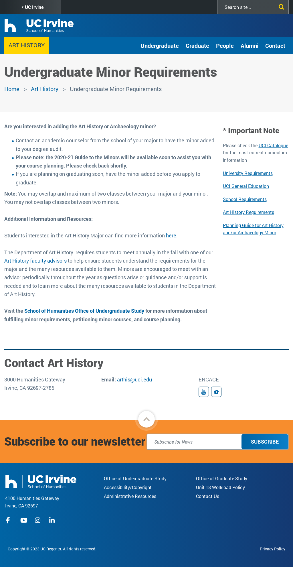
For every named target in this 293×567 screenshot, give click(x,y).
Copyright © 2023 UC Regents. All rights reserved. (52, 549)
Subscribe (265, 441)
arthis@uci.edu (134, 379)
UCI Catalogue (273, 145)
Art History (27, 45)
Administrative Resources (130, 496)
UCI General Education (246, 186)
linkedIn (52, 520)
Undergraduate (159, 45)
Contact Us (207, 496)
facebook (9, 520)
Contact (275, 45)
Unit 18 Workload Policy (220, 487)
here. (172, 235)
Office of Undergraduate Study (135, 478)
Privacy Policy (272, 549)
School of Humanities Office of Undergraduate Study (84, 310)
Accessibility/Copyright (128, 487)
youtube (23, 520)
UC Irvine (34, 7)
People (225, 45)
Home (11, 88)
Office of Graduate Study (221, 478)
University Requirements (248, 173)
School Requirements (245, 199)
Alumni (249, 45)
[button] (146, 419)
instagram (38, 520)
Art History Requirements (248, 212)
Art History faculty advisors (35, 260)
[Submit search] (280, 5)
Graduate (197, 45)
